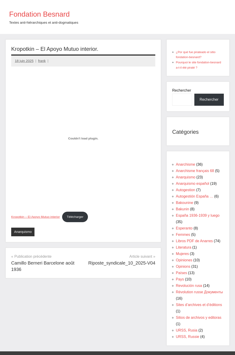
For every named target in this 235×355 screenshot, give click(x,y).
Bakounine (184, 203)
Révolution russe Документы (199, 292)
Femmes (183, 235)
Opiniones (184, 260)
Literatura (183, 247)
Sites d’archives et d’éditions (199, 305)
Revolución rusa (189, 286)
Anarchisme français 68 (195, 171)
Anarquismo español (192, 183)
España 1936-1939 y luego (197, 215)
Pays (180, 279)
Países (181, 273)
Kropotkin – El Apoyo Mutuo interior (35, 217)
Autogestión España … (194, 196)
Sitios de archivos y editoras (198, 317)
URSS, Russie (187, 337)
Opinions (183, 266)
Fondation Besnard (44, 13)
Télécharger (75, 217)
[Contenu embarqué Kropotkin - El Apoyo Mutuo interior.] (83, 138)
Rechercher (181, 90)
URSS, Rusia (186, 330)
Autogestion (185, 190)
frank (42, 61)
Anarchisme (185, 164)
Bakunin (182, 209)
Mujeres (182, 254)
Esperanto (184, 228)
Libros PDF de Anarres (194, 241)
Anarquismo (23, 232)
